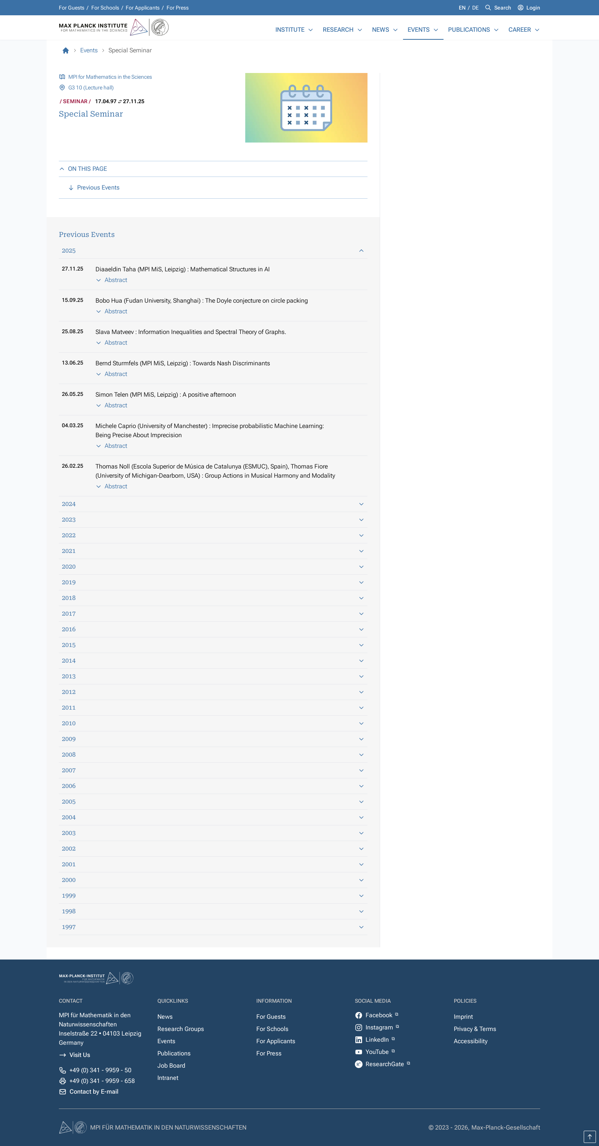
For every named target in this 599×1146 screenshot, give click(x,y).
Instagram (380, 1027)
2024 (213, 503)
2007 (213, 770)
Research (338, 29)
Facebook (380, 1015)
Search (502, 8)
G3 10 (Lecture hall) (91, 87)
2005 (213, 801)
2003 (213, 832)
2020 (213, 566)
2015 (213, 644)
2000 (213, 879)
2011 (213, 707)
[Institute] (311, 29)
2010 (213, 723)
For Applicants (143, 8)
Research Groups (180, 1029)
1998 (213, 911)
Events (419, 29)
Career (519, 29)
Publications (469, 29)
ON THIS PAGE (83, 168)
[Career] (537, 29)
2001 (213, 864)
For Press (178, 8)
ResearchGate (386, 1064)
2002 (213, 848)
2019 (213, 582)
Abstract (111, 280)
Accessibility (470, 1041)
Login (533, 8)
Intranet (167, 1077)
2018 (213, 597)
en (463, 8)
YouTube (378, 1051)
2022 (213, 535)
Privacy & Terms (475, 1029)
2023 (213, 519)
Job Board (171, 1065)
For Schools (105, 8)
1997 (213, 926)
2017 (213, 613)
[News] (395, 29)
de (475, 8)
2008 (213, 754)
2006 (213, 785)
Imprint (463, 1016)
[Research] (360, 29)
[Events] (436, 29)
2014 (213, 660)
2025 (213, 250)
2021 (213, 550)
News (380, 29)
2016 (213, 629)
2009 (213, 738)
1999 (213, 895)
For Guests (71, 8)
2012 (213, 691)
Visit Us (80, 1054)
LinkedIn (378, 1039)
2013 (213, 676)
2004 (213, 817)
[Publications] (496, 29)
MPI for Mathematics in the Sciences (110, 77)
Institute (289, 29)
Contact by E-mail (94, 1091)
